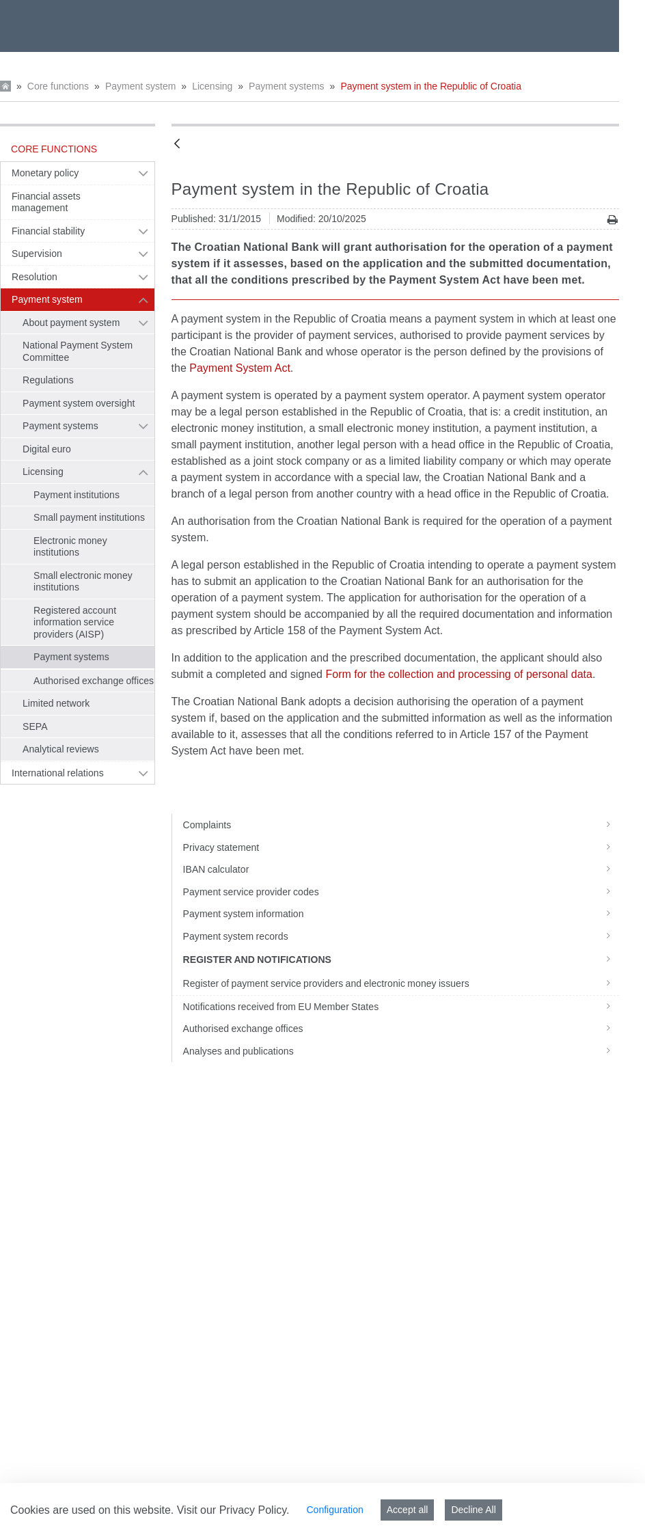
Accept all (407, 1509)
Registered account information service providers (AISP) (74, 622)
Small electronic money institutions (83, 581)
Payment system (140, 86)
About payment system (71, 322)
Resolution (34, 276)
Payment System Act (239, 368)
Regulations (48, 380)
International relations (58, 772)
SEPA (35, 726)
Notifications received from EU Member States (401, 1006)
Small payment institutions (89, 517)
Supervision (37, 253)
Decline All (473, 1509)
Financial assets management (46, 202)
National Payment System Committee (78, 351)
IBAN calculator (401, 869)
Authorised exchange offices (93, 680)
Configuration (334, 1509)
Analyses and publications (401, 1051)
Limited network (56, 703)
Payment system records (401, 936)
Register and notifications (401, 959)
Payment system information (401, 913)
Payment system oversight (79, 403)
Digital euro (47, 449)
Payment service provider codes (401, 891)
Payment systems (286, 86)
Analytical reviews (61, 749)
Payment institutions (76, 494)
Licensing (212, 86)
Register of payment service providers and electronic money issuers (401, 983)
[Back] (176, 144)
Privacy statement (401, 847)
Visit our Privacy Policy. (233, 1510)
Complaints (401, 824)
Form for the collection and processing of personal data (458, 674)
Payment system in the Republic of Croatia (430, 86)
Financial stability (48, 231)
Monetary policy (45, 172)
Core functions (58, 86)
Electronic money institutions (70, 546)
